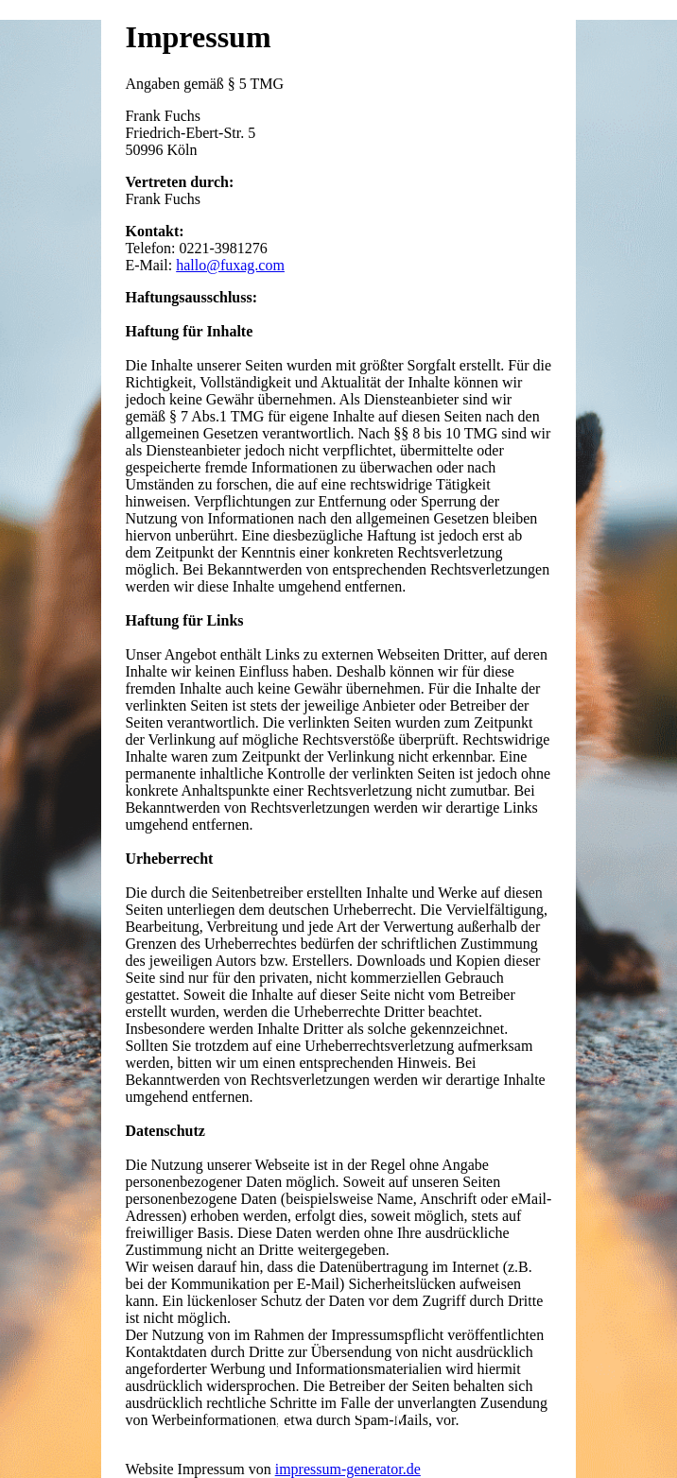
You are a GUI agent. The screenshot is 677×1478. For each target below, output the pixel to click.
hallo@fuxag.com (230, 265)
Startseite (338, 1437)
